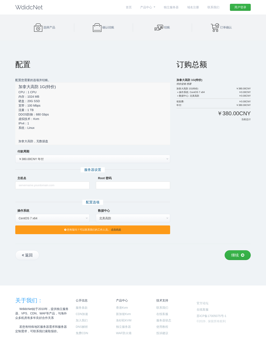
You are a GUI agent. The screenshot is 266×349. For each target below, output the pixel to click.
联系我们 (213, 7)
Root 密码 (105, 178)
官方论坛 (203, 303)
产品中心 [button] (146, 7)
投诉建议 (162, 333)
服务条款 (82, 307)
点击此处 (116, 229)
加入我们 (82, 320)
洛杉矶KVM (123, 320)
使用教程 (162, 326)
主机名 (21, 178)
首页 (129, 7)
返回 (27, 255)
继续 (237, 255)
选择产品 (44, 27)
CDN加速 (82, 314)
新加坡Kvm (123, 314)
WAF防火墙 (124, 333)
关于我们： (29, 300)
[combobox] (92, 159)
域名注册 (193, 7)
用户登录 (240, 7)
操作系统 (23, 210)
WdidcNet (29, 7)
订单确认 (221, 27)
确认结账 (103, 27)
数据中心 (104, 210)
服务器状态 (163, 320)
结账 (162, 27)
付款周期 (23, 151)
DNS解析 (82, 326)
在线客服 (162, 314)
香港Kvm (122, 307)
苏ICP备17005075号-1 (211, 316)
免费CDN (82, 333)
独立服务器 (171, 7)
